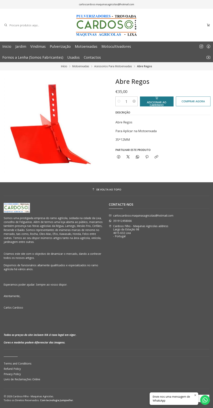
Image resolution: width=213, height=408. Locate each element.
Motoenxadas (86, 46)
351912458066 (120, 221)
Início (64, 66)
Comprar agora (193, 101)
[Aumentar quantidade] (134, 101)
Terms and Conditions (17, 363)
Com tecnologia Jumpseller (56, 400)
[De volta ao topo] (107, 189)
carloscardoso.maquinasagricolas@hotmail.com (141, 215)
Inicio (6, 46)
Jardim (20, 46)
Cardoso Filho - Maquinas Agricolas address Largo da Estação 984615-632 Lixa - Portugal (138, 231)
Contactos (92, 57)
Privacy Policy (12, 374)
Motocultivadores (116, 46)
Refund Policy (12, 369)
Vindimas (38, 46)
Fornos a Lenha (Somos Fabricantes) (32, 57)
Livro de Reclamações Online (22, 379)
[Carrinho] (208, 25)
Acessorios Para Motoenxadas (113, 66)
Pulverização (60, 46)
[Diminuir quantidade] (119, 101)
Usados (73, 57)
